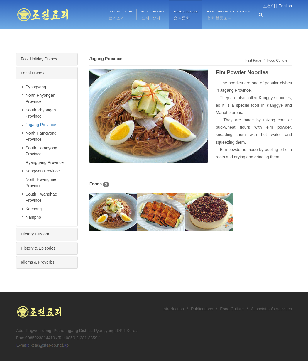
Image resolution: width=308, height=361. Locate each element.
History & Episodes (38, 248)
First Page (253, 60)
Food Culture (232, 308)
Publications (202, 308)
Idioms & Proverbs (37, 262)
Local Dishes (32, 73)
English (285, 6)
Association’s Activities (271, 308)
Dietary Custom (35, 234)
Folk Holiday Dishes (39, 59)
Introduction (173, 308)
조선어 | (270, 6)
